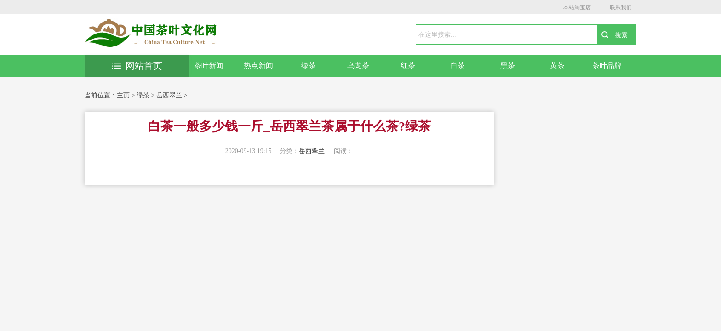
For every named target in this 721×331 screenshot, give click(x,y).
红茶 (408, 65)
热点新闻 (258, 65)
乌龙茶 (358, 65)
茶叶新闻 (208, 65)
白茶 (457, 65)
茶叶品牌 (607, 65)
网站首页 (137, 66)
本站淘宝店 (577, 7)
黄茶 (557, 65)
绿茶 (308, 65)
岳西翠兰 (169, 95)
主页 (123, 95)
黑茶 (507, 65)
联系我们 (621, 7)
